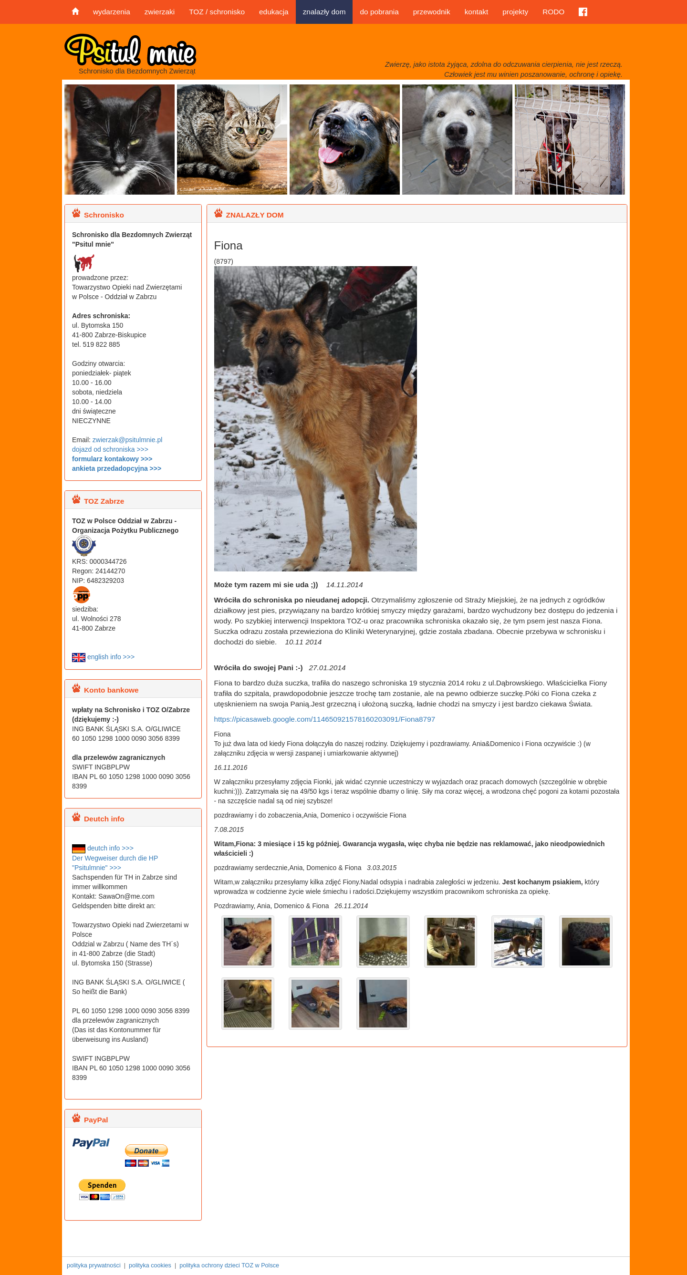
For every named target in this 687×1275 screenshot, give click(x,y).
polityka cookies (150, 1265)
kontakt (477, 12)
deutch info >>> (103, 848)
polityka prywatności (94, 1265)
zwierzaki (160, 12)
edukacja (274, 12)
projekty (515, 12)
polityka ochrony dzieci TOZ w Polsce (229, 1265)
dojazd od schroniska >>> (110, 449)
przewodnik (431, 12)
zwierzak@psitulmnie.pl (127, 440)
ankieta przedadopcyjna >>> (116, 468)
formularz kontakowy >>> (112, 459)
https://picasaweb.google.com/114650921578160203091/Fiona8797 (325, 719)
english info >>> (103, 657)
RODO (553, 12)
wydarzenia (111, 12)
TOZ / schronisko (217, 12)
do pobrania (379, 12)
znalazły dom (324, 12)
